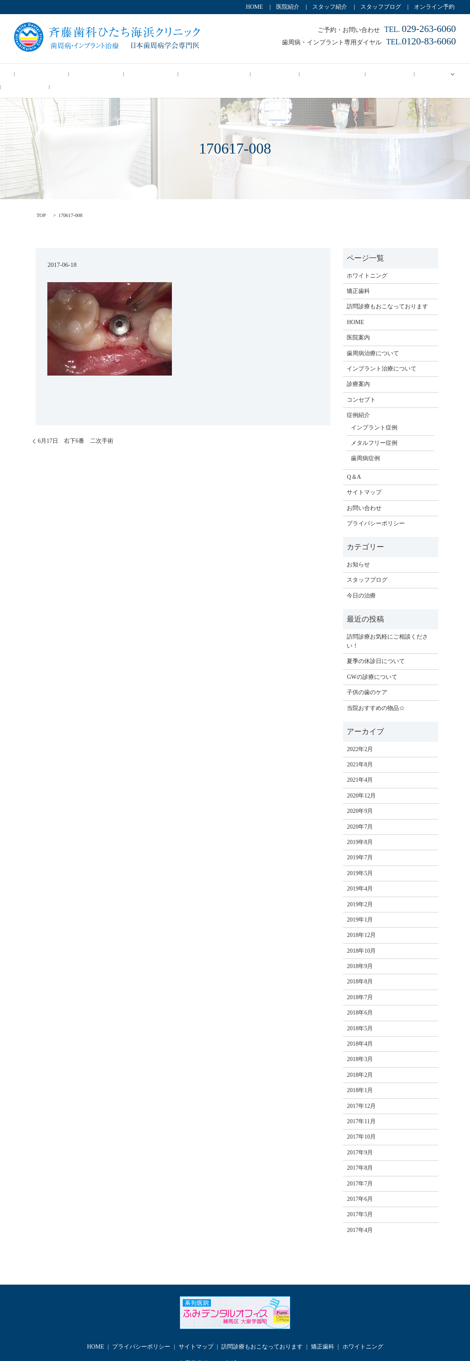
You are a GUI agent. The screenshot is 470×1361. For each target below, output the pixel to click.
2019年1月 (360, 906)
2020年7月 (360, 813)
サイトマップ (364, 479)
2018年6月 (360, 999)
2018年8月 (360, 968)
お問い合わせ (364, 494)
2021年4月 (360, 766)
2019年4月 (360, 875)
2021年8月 (360, 751)
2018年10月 (361, 937)
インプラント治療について (381, 355)
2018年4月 (360, 1030)
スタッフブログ (380, 7)
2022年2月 (360, 735)
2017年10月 (361, 1123)
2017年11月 (361, 1108)
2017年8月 (360, 1154)
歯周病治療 (136, 74)
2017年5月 (360, 1201)
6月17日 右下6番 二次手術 (75, 427)
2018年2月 (360, 1062)
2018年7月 (360, 984)
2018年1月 (360, 1077)
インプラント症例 (374, 414)
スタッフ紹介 (329, 7)
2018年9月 (360, 953)
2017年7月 (360, 1170)
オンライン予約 (434, 7)
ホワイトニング (282, 74)
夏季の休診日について (376, 648)
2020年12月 (361, 782)
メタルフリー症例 (374, 430)
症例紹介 (408, 74)
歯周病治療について (373, 340)
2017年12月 (361, 1092)
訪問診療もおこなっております (387, 293)
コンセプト (93, 74)
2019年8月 (360, 829)
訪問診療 (236, 74)
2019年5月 (360, 860)
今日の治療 (50, 74)
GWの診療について (372, 664)
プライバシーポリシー (376, 510)
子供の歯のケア (367, 679)
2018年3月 (360, 1046)
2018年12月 (361, 922)
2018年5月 (360, 1015)
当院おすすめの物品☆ (376, 694)
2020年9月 (360, 798)
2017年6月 (360, 1186)
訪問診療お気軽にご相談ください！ (387, 628)
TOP (41, 202)
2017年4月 (360, 1217)
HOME (254, 7)
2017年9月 (360, 1139)
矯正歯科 (328, 74)
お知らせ (358, 551)
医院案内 (358, 324)
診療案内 (365, 74)
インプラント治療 (187, 74)
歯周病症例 (365, 445)
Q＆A (441, 74)
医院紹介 (287, 7)
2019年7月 (360, 844)
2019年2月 (360, 891)
